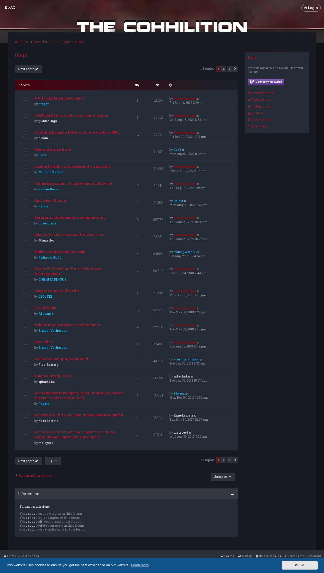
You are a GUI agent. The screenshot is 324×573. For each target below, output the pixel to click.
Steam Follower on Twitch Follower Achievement (68, 271)
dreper (43, 103)
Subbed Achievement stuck (59, 251)
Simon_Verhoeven (53, 330)
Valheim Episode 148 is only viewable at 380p (77, 131)
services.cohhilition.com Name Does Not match (78, 414)
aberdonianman (186, 359)
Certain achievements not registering (70, 217)
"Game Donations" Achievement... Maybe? (73, 182)
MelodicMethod (50, 172)
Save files (43, 341)
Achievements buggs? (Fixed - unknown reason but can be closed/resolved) (79, 395)
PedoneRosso (48, 189)
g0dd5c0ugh (47, 120)
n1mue (43, 138)
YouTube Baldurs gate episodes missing (71, 114)
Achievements (261, 92)
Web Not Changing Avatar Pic (62, 358)
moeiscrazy (47, 223)
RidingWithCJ (50, 257)
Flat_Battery (48, 364)
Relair (43, 206)
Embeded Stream (50, 199)
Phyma (44, 403)
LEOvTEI (45, 296)
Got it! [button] (299, 565)
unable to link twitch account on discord (72, 165)
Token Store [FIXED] (53, 375)
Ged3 (42, 155)
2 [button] (223, 68)
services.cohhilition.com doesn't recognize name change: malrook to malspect (74, 434)
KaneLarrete (48, 420)
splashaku (46, 381)
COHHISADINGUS (52, 279)
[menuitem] (9, 7)
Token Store (259, 99)
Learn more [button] (140, 565)
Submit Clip (259, 106)
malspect (45, 442)
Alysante (45, 313)
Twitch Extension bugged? (59, 97)
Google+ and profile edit (56, 290)
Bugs (21, 54)
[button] (235, 68)
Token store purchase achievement (67, 324)
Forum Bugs (45, 307)
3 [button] (229, 68)
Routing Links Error (53, 148)
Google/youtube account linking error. (70, 234)
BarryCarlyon (185, 98)
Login (252, 57)
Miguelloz (46, 240)
